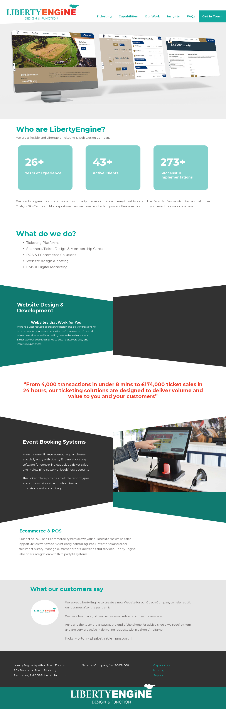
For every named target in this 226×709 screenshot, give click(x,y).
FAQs (191, 16)
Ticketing (104, 16)
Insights (173, 16)
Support (159, 675)
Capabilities (128, 16)
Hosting (158, 670)
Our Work (152, 16)
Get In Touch (212, 16)
